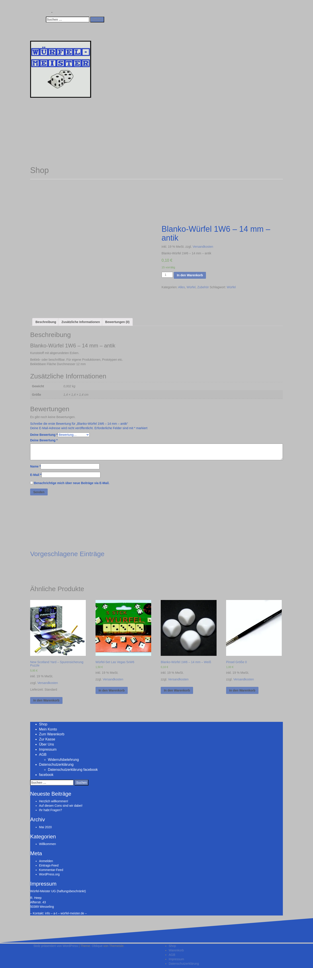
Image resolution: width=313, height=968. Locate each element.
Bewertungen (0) (117, 322)
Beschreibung (45, 322)
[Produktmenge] (167, 275)
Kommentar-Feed (51, 870)
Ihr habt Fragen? (50, 810)
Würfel (191, 287)
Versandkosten (203, 246)
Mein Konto (48, 729)
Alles (181, 287)
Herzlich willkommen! (53, 801)
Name (35, 466)
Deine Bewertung (44, 434)
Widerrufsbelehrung (63, 760)
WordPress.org (49, 874)
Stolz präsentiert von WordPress (55, 946)
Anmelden (46, 861)
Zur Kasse (47, 739)
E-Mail (35, 475)
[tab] (45, 322)
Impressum (48, 749)
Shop (43, 724)
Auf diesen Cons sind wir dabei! (60, 805)
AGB (43, 754)
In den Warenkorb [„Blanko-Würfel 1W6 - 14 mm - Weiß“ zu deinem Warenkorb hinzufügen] (177, 690)
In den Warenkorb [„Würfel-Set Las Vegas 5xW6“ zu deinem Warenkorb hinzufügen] (112, 690)
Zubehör (203, 287)
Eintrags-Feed (49, 865)
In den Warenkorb (190, 275)
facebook (46, 775)
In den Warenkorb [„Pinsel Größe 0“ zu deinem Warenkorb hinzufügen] (242, 690)
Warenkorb (176, 950)
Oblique (97, 946)
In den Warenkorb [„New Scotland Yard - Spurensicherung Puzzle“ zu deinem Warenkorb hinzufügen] (46, 700)
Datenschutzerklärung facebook (73, 769)
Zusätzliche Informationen (80, 322)
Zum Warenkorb (51, 734)
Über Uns (46, 744)
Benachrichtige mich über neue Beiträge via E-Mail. (72, 483)
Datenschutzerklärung (56, 764)
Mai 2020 (45, 827)
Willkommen (47, 844)
